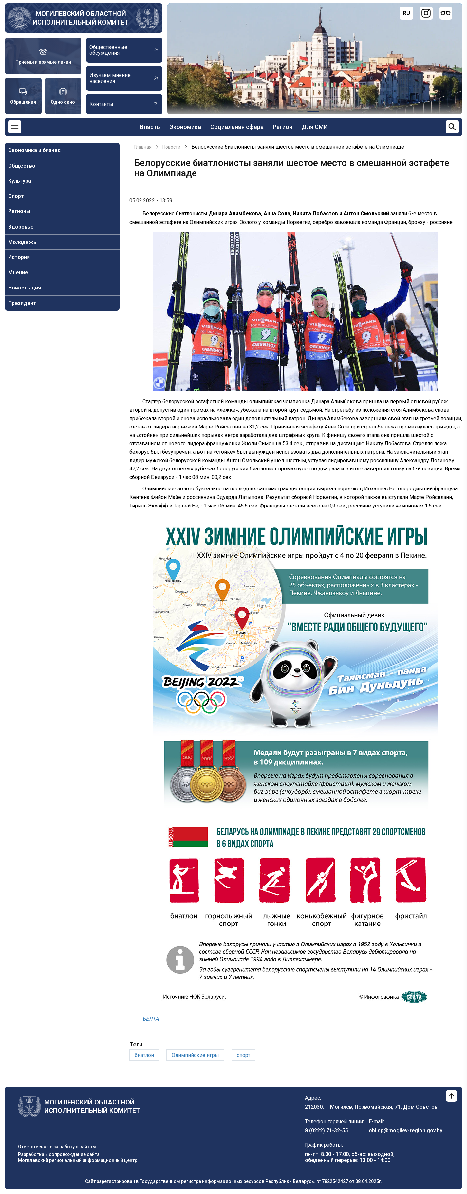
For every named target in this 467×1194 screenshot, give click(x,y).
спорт (243, 1055)
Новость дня (24, 288)
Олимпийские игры (195, 1055)
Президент (22, 303)
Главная (143, 146)
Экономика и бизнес (34, 150)
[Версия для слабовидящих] (445, 13)
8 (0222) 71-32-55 (326, 1130)
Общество (21, 166)
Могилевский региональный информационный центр (77, 1160)
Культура (19, 181)
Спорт (16, 196)
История (19, 257)
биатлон (144, 1055)
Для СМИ (314, 126)
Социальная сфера (237, 126)
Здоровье (21, 227)
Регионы (19, 211)
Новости (171, 146)
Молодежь (22, 242)
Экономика (185, 126)
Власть (150, 126)
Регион (282, 126)
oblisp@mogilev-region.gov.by (405, 1130)
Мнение (18, 272)
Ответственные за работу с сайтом (57, 1146)
